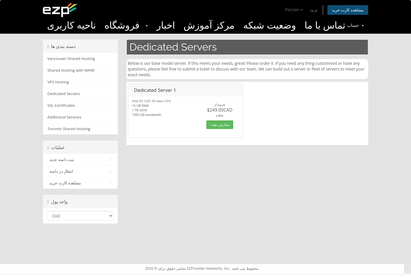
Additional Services (64, 117)
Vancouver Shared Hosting (71, 58)
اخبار (165, 25)
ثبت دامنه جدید (80, 159)
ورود (313, 9)
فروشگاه (126, 25)
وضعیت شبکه (269, 25)
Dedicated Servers (63, 93)
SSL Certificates (61, 105)
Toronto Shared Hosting (68, 128)
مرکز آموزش (209, 25)
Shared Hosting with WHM (70, 70)
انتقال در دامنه (80, 171)
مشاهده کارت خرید (348, 10)
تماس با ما (325, 25)
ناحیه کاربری (71, 25)
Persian (294, 9)
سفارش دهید (219, 124)
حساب (355, 25)
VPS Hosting (58, 81)
